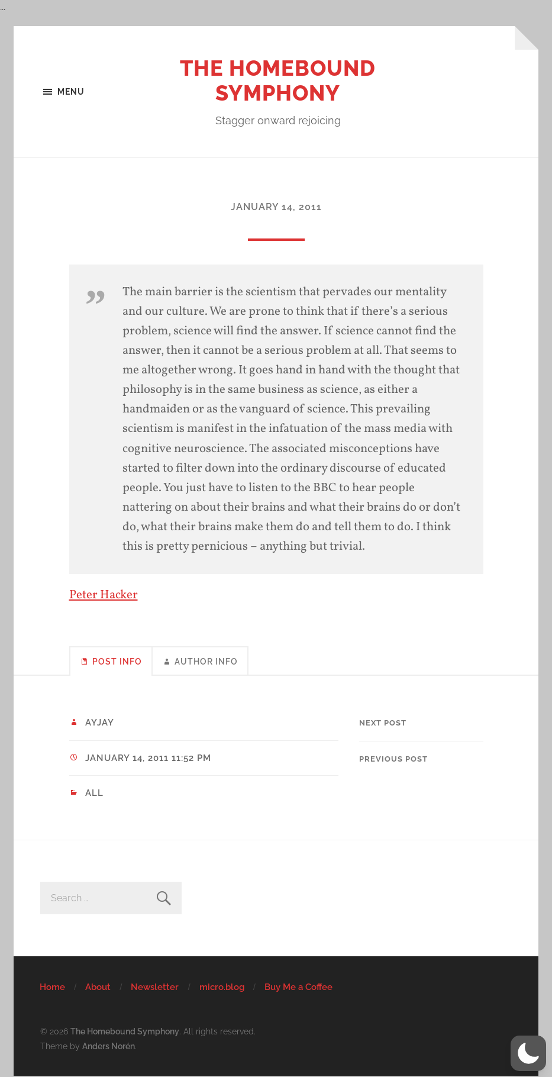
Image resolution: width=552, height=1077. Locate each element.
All (94, 793)
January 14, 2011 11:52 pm (148, 758)
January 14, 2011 (276, 206)
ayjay (99, 722)
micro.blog (221, 987)
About (98, 987)
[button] (528, 1053)
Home (52, 987)
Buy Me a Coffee (298, 987)
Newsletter (155, 987)
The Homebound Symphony (278, 80)
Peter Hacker (103, 595)
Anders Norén (108, 1046)
